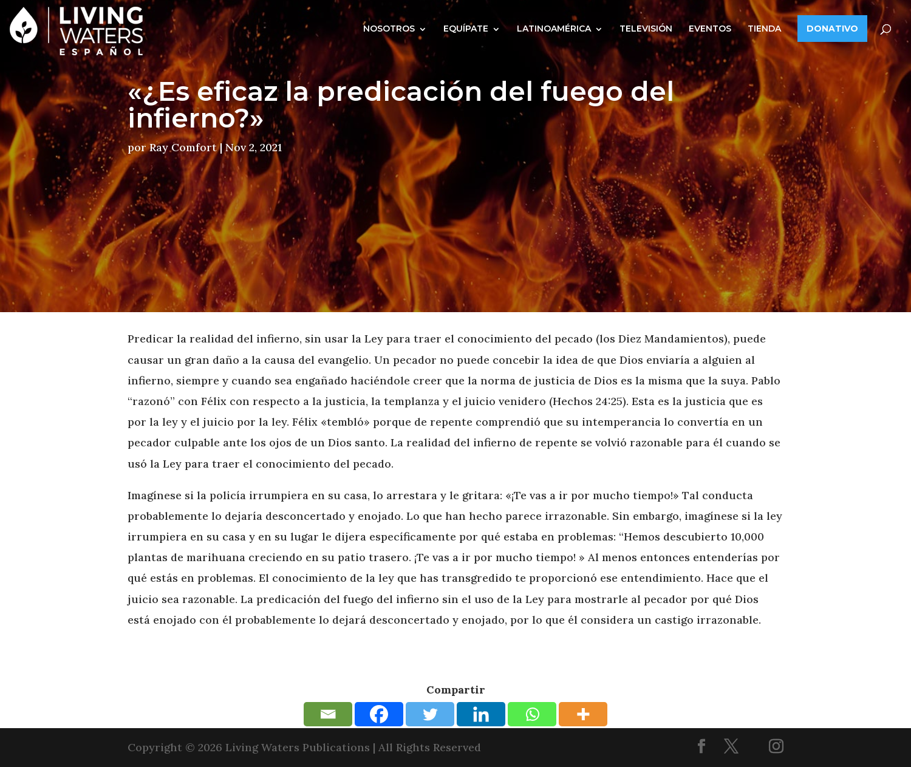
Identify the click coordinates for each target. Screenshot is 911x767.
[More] (583, 714)
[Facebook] (379, 714)
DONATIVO (832, 28)
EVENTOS (710, 28)
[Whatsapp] (532, 714)
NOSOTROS (389, 28)
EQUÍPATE (465, 28)
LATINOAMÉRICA (554, 28)
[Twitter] (430, 714)
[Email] (328, 714)
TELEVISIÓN (645, 28)
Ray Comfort (183, 147)
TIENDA (764, 28)
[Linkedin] (481, 714)
